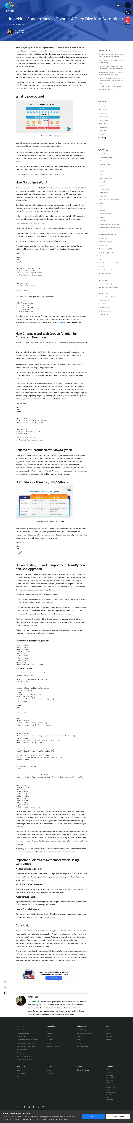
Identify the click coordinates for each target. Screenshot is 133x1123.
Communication (22, 1036)
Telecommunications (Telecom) (108, 284)
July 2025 (101, 134)
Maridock (109, 1036)
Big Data (101, 171)
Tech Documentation (105, 273)
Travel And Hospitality (53, 1046)
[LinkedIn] (24, 1107)
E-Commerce (102, 220)
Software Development (105, 270)
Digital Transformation (105, 213)
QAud (108, 1030)
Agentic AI (102, 154)
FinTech (49, 1043)
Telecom (49, 1030)
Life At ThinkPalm (83, 1070)
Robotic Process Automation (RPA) (109, 263)
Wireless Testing (103, 314)
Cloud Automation (104, 189)
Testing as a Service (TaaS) (106, 297)
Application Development (106, 157)
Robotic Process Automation (84, 1033)
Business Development (105, 178)
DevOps (101, 206)
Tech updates (103, 277)
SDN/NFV (101, 266)
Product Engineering (23, 1033)
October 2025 (103, 123)
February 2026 (103, 109)
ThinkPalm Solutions (104, 304)
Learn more (63, 1119)
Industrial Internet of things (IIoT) (108, 234)
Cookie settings (118, 1116)
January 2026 (103, 113)
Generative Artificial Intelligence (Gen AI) (110, 227)
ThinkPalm (63, 957)
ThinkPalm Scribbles (104, 300)
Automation (102, 168)
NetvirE (108, 1033)
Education (50, 1040)
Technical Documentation (24, 1056)
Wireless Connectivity (105, 311)
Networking (102, 256)
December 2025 (103, 116)
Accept (93, 1116)
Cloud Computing (104, 192)
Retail (48, 1036)
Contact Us (50, 1073)
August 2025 (102, 130)
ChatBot (108, 1040)
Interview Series (103, 245)
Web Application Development (26, 1046)
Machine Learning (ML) (105, 249)
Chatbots (101, 185)
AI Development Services (24, 1059)
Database (101, 203)
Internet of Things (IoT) (105, 242)
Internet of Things (81, 1030)
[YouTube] (43, 1107)
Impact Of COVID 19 (104, 231)
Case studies (102, 182)
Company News (103, 196)
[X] (29, 1107)
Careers (79, 1066)
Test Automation (103, 293)
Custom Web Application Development (110, 199)
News (100, 259)
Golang (62, 322)
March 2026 (102, 106)
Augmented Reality (104, 164)
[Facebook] (33, 1107)
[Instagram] (38, 1107)
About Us (49, 1070)
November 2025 (103, 120)
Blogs (18, 1070)
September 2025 (103, 127)
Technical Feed (103, 280)
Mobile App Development (106, 252)
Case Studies (21, 1073)
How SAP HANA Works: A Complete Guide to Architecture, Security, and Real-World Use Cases (111, 81)
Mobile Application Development (26, 1043)
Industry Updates (103, 238)
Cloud (78, 1040)
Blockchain (102, 175)
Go (27, 468)
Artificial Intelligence (104, 161)
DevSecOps (102, 210)
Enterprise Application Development (109, 224)
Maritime (49, 1033)
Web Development (104, 307)
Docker (101, 217)
